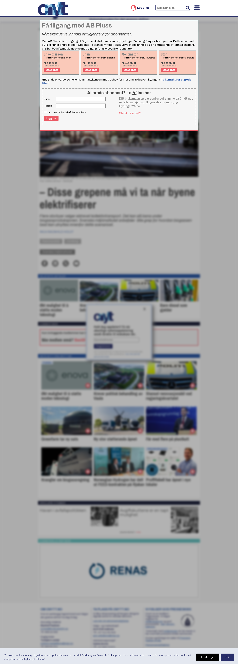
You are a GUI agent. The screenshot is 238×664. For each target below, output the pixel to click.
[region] (119, 656)
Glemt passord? (130, 113)
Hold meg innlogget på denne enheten (66, 112)
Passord (48, 106)
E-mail (47, 99)
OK (227, 657)
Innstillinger (208, 657)
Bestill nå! (52, 70)
